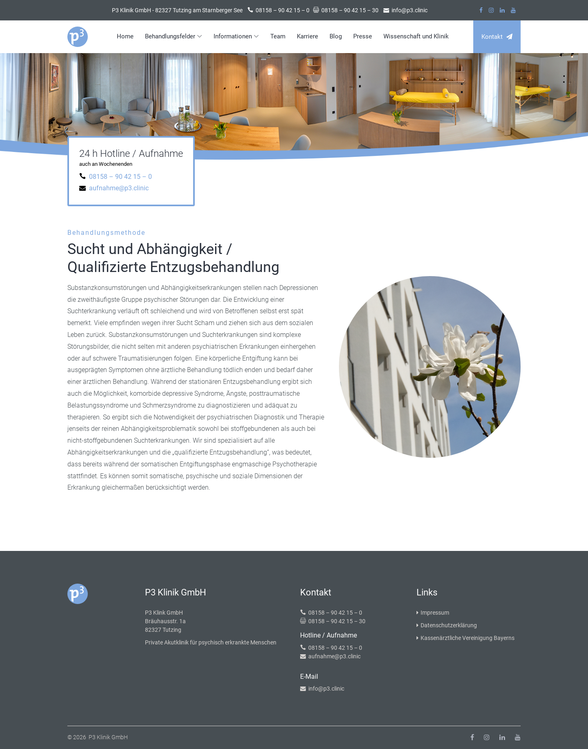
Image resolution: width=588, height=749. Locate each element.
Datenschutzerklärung (446, 625)
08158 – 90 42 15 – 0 (120, 177)
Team (277, 36)
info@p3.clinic (326, 688)
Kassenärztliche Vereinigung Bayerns (465, 638)
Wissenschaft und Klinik (416, 36)
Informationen (233, 36)
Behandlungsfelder (170, 36)
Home (125, 36)
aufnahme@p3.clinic (119, 188)
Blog (336, 36)
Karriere (307, 36)
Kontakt (496, 36)
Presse (362, 36)
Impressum (432, 612)
